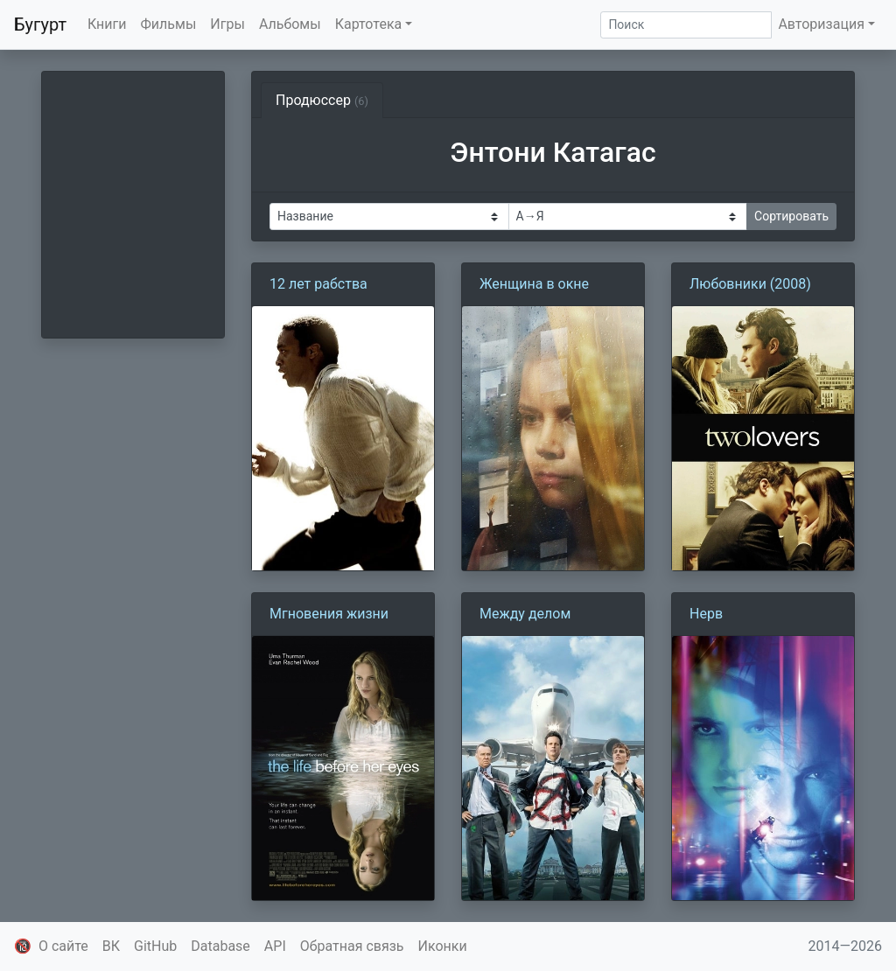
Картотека (368, 24)
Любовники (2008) (750, 284)
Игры (227, 24)
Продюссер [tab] (322, 100)
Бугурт (40, 24)
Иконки (442, 946)
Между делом (525, 613)
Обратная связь (352, 946)
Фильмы (169, 24)
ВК (111, 946)
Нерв (706, 613)
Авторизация (821, 24)
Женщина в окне (534, 284)
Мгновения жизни (329, 613)
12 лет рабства (319, 284)
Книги (107, 24)
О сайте (63, 946)
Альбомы (290, 24)
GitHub (155, 946)
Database (220, 946)
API (275, 946)
